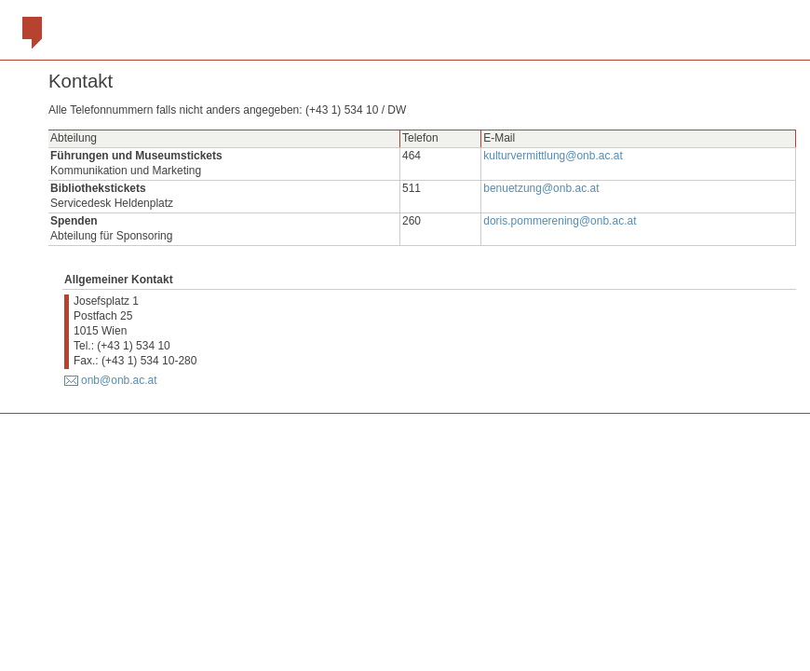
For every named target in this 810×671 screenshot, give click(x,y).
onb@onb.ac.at (119, 380)
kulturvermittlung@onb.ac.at (553, 155)
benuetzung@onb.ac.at (541, 188)
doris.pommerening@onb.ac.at (559, 220)
